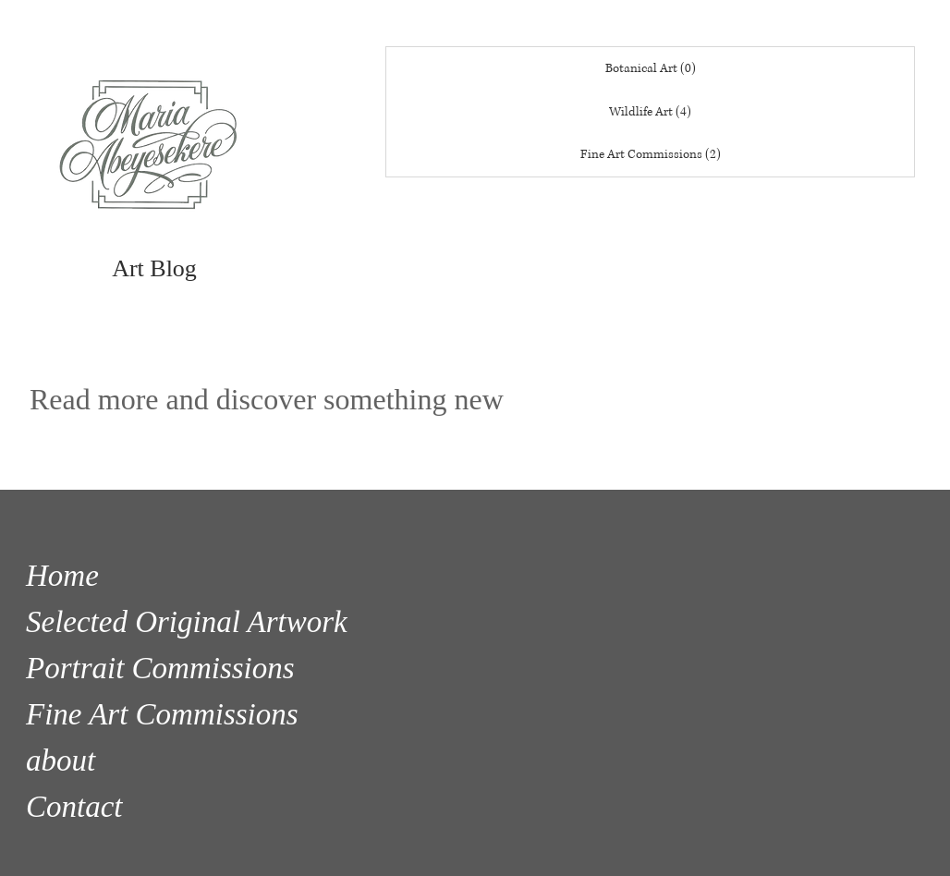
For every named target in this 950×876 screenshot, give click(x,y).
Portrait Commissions (160, 668)
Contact (74, 806)
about (60, 760)
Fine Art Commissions (162, 714)
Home (62, 575)
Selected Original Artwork (186, 622)
